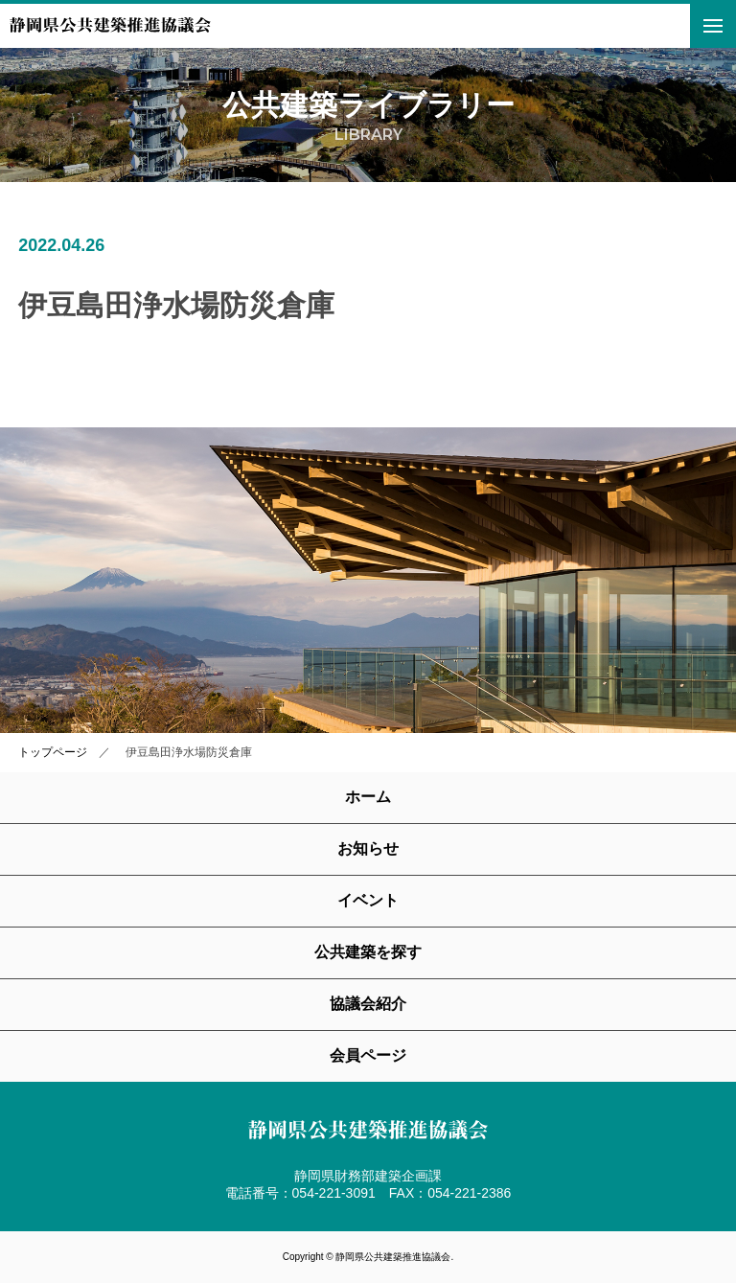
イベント (368, 900)
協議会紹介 (368, 1004)
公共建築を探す (368, 952)
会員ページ (368, 1055)
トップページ (52, 752)
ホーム (368, 797)
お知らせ (368, 848)
